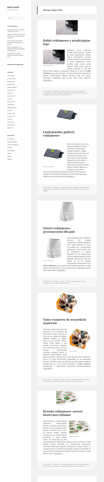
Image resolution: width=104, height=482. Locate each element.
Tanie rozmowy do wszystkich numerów (64, 321)
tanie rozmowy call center (74, 379)
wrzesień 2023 (11, 90)
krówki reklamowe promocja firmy (76, 466)
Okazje (9, 156)
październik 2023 (12, 87)
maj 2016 (9, 119)
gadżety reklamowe (79, 187)
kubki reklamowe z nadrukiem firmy (61, 95)
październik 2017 (12, 107)
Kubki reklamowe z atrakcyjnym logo (66, 42)
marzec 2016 (10, 122)
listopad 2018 (11, 102)
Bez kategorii (11, 139)
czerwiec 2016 (11, 116)
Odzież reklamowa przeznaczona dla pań (59, 229)
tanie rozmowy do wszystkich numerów (59, 381)
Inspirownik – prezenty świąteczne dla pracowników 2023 (15, 55)
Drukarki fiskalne (12, 142)
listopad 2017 (11, 104)
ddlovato (56, 91)
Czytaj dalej (48, 80)
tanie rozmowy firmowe (76, 381)
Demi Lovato (13, 7)
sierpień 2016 (11, 113)
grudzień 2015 (11, 125)
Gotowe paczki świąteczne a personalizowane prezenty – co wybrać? (15, 42)
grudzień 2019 (11, 96)
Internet (9, 147)
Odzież (9, 153)
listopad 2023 (11, 84)
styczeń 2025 (10, 76)
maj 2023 (9, 93)
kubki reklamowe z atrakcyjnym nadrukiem (64, 93)
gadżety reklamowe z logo (76, 189)
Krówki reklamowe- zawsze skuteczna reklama (63, 413)
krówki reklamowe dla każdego (57, 466)
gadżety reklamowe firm (61, 189)
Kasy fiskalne (11, 150)
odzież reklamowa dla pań (62, 283)
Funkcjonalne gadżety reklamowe (59, 133)
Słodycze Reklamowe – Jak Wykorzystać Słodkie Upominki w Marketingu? (16, 48)
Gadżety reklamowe (12, 145)
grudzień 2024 (11, 78)
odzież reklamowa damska (74, 281)
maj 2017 (9, 110)
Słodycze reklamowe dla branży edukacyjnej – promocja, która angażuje (16, 36)
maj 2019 (9, 99)
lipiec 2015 (10, 128)
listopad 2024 (11, 81)
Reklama (9, 159)
